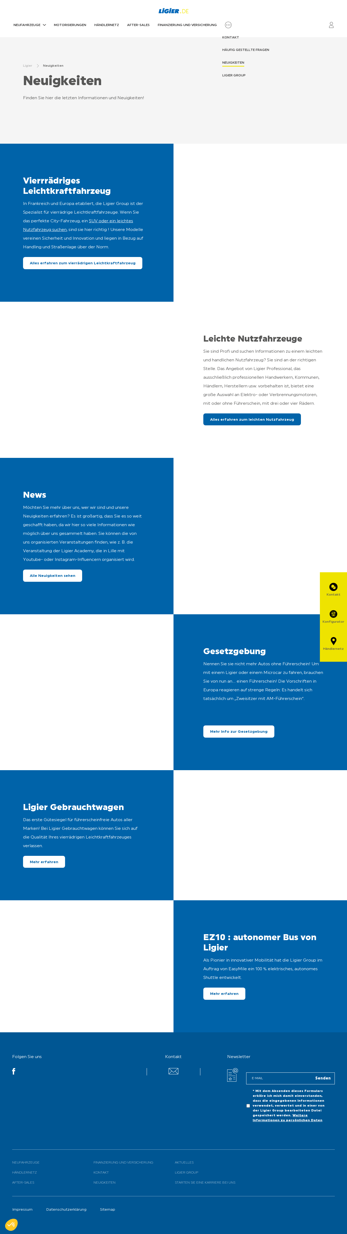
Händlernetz (106, 25)
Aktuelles (184, 1162)
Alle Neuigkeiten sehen (52, 576)
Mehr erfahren (44, 862)
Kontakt (101, 1172)
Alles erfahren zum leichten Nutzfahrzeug (252, 420)
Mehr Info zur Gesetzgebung (239, 732)
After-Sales (138, 25)
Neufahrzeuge (27, 25)
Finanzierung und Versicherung (187, 25)
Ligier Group (186, 1172)
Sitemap (107, 1210)
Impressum (22, 1210)
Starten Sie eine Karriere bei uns (205, 1182)
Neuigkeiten (104, 1182)
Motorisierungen (70, 25)
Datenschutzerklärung (66, 1210)
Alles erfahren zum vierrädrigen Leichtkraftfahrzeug (83, 263)
